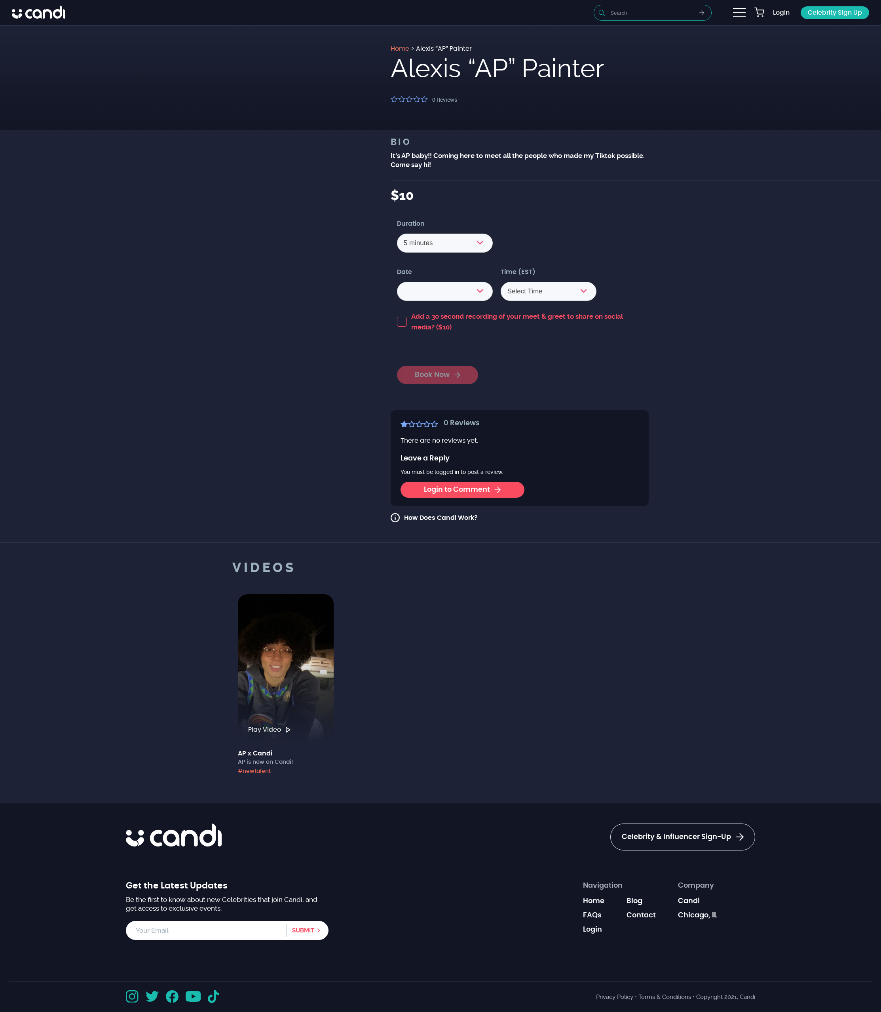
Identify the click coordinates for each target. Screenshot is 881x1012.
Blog (634, 901)
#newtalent (254, 771)
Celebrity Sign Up (835, 13)
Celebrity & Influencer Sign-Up (683, 837)
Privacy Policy (614, 997)
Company (696, 885)
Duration (411, 224)
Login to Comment (462, 489)
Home (593, 901)
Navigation (603, 885)
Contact (641, 915)
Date (404, 272)
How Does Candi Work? (441, 518)
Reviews (444, 99)
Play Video (269, 730)
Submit (303, 930)
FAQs (592, 915)
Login (781, 13)
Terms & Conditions (664, 997)
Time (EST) (518, 272)
